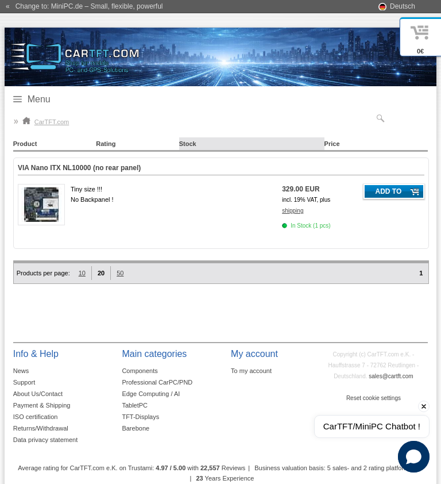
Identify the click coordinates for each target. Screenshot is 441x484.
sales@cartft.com (391, 376)
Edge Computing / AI (151, 393)
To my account (251, 370)
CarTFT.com (45, 121)
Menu (39, 99)
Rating (105, 143)
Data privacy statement (45, 439)
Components (139, 370)
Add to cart (389, 193)
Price (332, 143)
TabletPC (135, 405)
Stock (187, 143)
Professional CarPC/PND (157, 382)
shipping (292, 211)
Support (24, 382)
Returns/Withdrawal (40, 428)
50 (120, 273)
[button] (414, 457)
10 (82, 273)
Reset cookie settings (373, 398)
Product (25, 143)
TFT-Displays (140, 416)
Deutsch (402, 6)
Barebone (135, 428)
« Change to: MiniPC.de (84, 6)
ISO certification (35, 416)
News (21, 370)
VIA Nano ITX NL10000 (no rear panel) (79, 168)
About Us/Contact (38, 393)
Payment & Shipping (42, 405)
